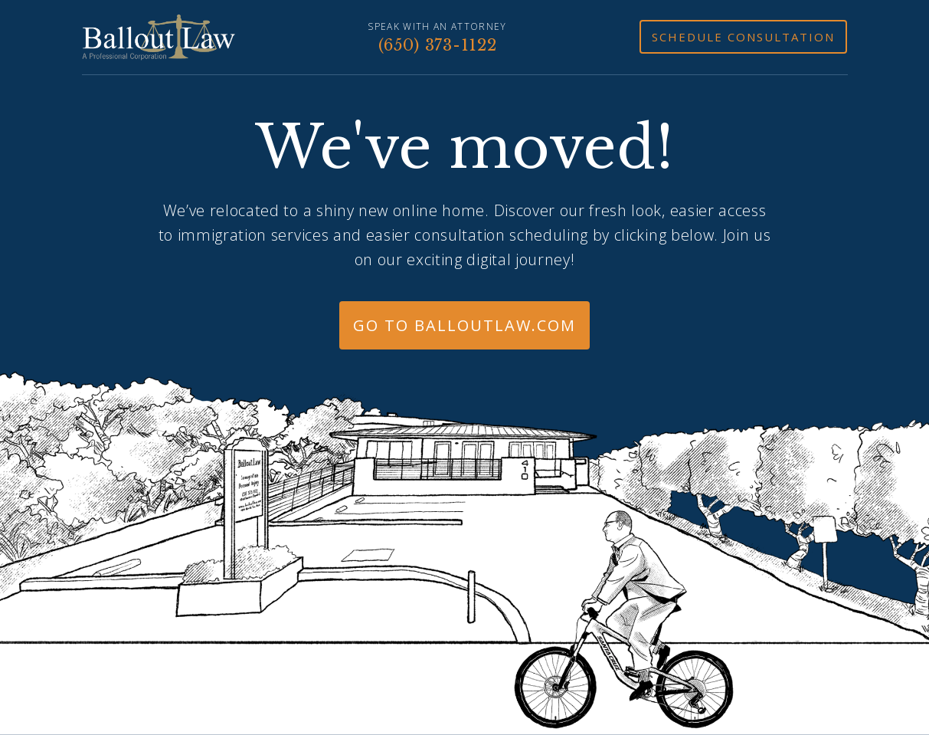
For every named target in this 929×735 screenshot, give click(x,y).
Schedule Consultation (743, 36)
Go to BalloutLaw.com (464, 325)
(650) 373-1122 (437, 45)
